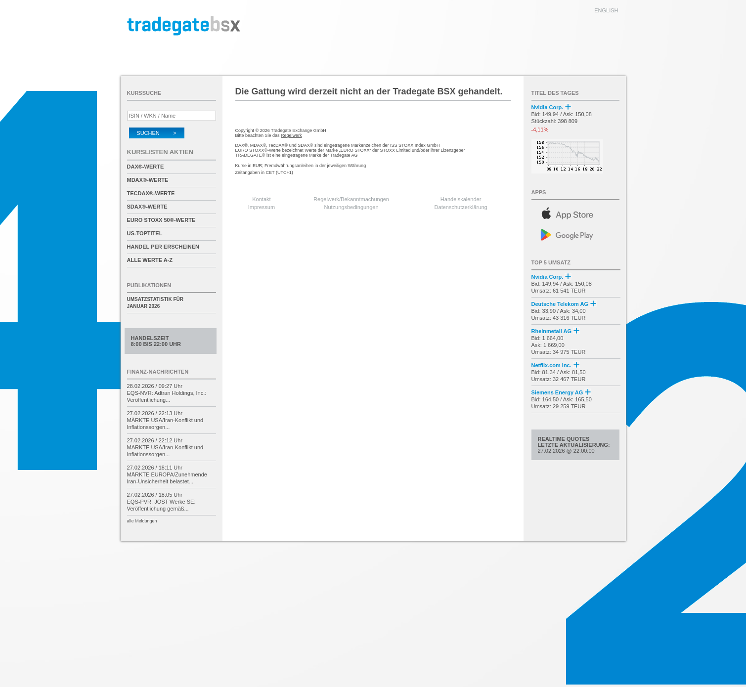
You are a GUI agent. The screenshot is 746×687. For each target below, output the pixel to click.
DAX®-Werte (145, 167)
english (606, 10)
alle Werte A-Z (150, 260)
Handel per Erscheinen (163, 247)
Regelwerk (291, 135)
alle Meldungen (142, 520)
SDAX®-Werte (147, 207)
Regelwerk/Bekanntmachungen (351, 199)
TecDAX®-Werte (151, 193)
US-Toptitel (145, 233)
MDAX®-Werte (148, 180)
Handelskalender (461, 199)
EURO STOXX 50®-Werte (161, 220)
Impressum (261, 207)
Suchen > (156, 133)
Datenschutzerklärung (461, 207)
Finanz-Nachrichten (158, 372)
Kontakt (261, 199)
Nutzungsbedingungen (351, 207)
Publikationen (149, 285)
